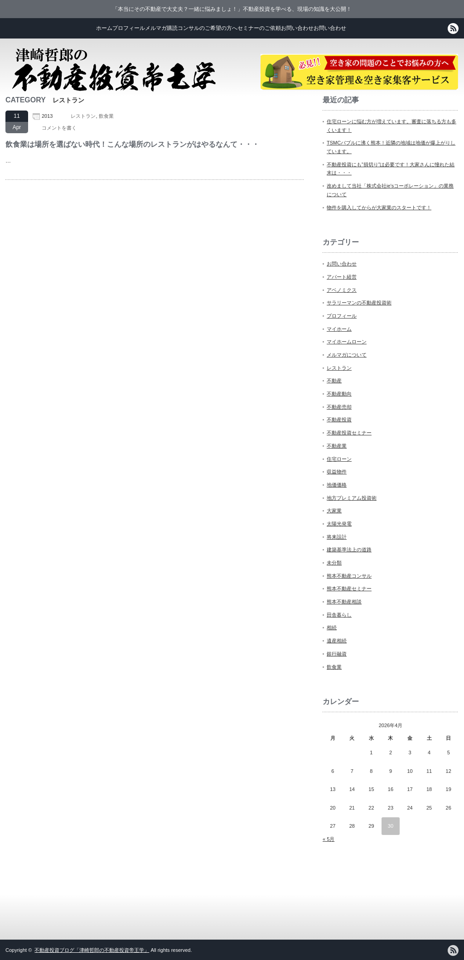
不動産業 (337, 446)
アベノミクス (342, 290)
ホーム (104, 28)
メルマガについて (347, 354)
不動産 (334, 380)
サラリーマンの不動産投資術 (359, 302)
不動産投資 (339, 419)
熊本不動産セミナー (349, 588)
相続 (332, 627)
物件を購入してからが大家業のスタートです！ (379, 207)
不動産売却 (339, 407)
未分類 (334, 562)
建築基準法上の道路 (349, 549)
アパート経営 (342, 277)
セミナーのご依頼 (259, 28)
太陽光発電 (339, 523)
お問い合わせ (297, 28)
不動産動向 (339, 393)
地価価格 (337, 484)
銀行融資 (337, 653)
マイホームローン (347, 341)
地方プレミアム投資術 (352, 498)
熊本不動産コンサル (349, 576)
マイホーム (339, 329)
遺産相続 (337, 640)
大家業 (334, 510)
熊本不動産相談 (344, 601)
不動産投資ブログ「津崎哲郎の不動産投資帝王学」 (91, 950)
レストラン (83, 116)
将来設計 (337, 537)
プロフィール (128, 28)
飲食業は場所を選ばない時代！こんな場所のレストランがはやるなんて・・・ (132, 144)
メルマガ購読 (161, 28)
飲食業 (106, 116)
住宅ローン (339, 459)
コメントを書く (59, 127)
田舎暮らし (339, 614)
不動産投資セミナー (349, 432)
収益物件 (337, 471)
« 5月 (328, 839)
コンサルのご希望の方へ (207, 28)
